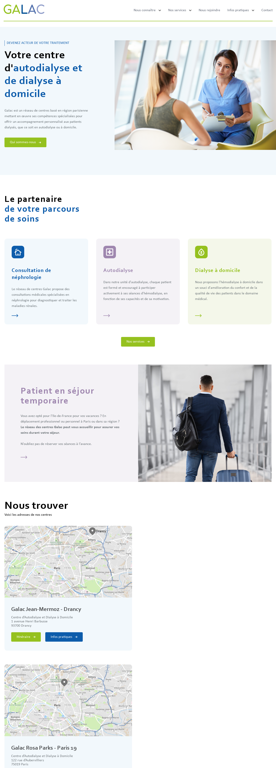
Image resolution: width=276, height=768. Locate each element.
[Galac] (24, 10)
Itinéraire (26, 637)
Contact (267, 10)
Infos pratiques (238, 10)
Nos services (177, 10)
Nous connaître (145, 10)
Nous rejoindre (209, 10)
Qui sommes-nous (25, 142)
